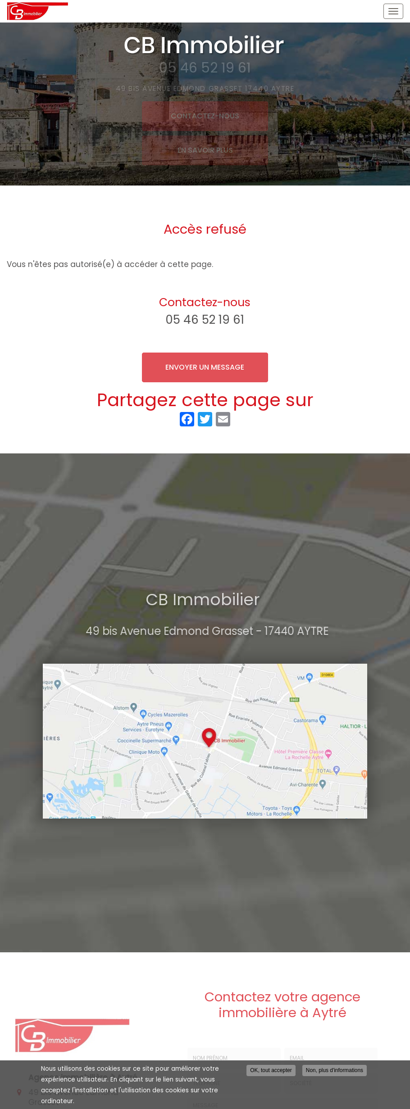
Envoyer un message (204, 367)
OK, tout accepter (271, 1070)
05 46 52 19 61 (204, 320)
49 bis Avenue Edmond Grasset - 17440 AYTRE (210, 631)
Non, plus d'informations (334, 1070)
